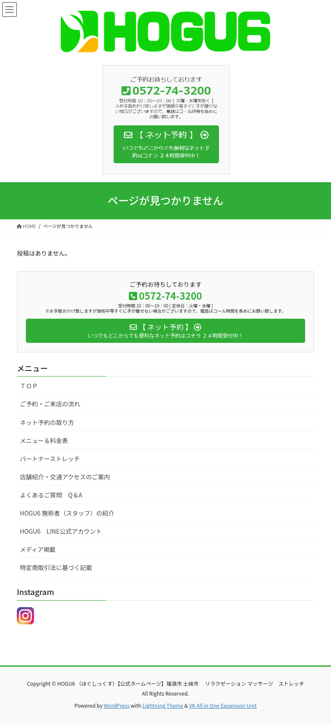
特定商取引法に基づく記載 (56, 567)
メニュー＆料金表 (44, 440)
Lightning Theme (162, 705)
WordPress (117, 705)
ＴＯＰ (29, 385)
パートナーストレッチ (50, 458)
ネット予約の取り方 (47, 422)
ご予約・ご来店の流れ (50, 403)
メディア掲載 (38, 549)
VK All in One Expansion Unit (223, 705)
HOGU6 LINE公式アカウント (61, 531)
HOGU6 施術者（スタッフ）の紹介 (67, 513)
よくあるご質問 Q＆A (51, 495)
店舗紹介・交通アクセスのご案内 (65, 476)
